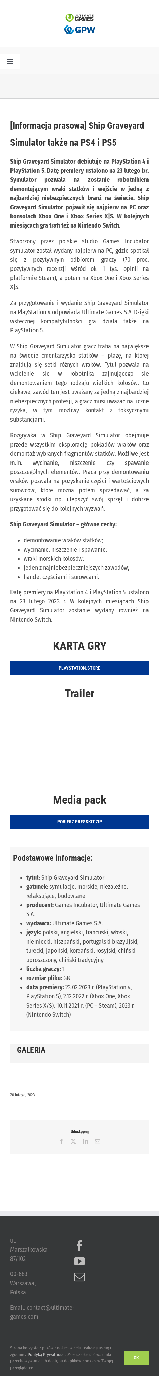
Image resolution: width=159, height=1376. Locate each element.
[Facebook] (79, 1245)
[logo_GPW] (79, 24)
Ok (136, 1357)
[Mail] (79, 1276)
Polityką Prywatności (46, 1354)
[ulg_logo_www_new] (79, 16)
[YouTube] (79, 1261)
